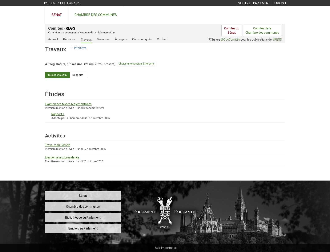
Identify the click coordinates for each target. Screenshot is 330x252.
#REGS (277, 39)
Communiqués (142, 39)
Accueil (53, 39)
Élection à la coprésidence (62, 157)
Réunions (69, 39)
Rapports (77, 75)
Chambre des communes (96, 15)
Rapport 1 (57, 114)
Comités (55, 28)
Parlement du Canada (62, 3)
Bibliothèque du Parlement (83, 217)
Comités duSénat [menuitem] (231, 30)
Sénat (57, 15)
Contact (162, 39)
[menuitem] (254, 3)
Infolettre (78, 48)
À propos (121, 39)
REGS (70, 28)
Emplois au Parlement (83, 228)
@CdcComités (230, 39)
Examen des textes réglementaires (68, 104)
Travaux (86, 39)
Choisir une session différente (136, 63)
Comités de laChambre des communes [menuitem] (262, 30)
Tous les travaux (57, 75)
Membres (103, 39)
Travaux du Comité (57, 145)
